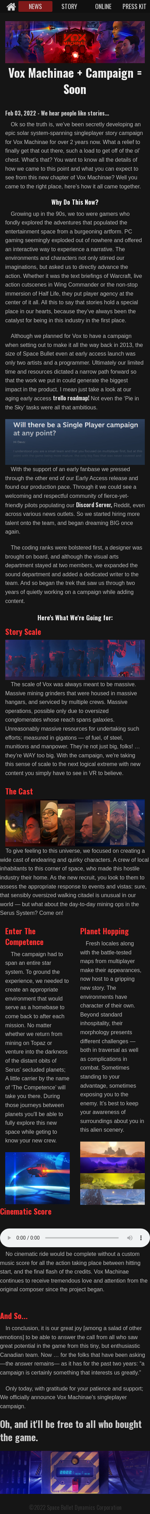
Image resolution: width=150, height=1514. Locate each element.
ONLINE (103, 6)
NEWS (35, 6)
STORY (69, 6)
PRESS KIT (135, 6)
